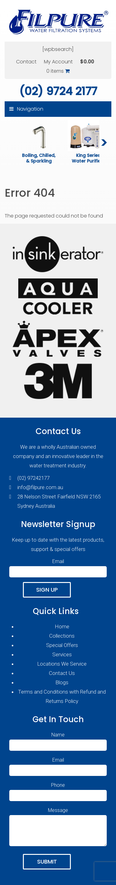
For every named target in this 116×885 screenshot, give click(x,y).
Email (58, 566)
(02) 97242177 (33, 478)
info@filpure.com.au (40, 487)
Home (62, 626)
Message (58, 827)
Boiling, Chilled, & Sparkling (39, 158)
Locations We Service (62, 664)
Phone (58, 790)
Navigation (26, 108)
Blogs (61, 682)
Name (58, 740)
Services (62, 654)
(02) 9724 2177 (58, 91)
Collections (62, 636)
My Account (58, 61)
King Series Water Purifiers (88, 158)
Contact (26, 61)
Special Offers (62, 645)
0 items (58, 71)
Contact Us (62, 673)
